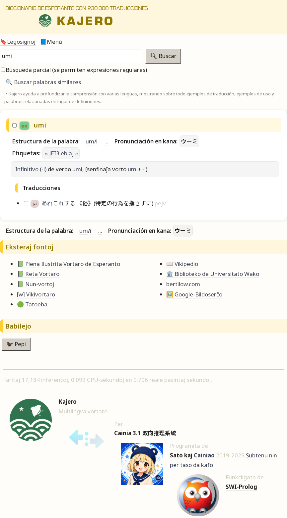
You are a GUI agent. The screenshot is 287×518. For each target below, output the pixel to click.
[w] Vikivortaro (36, 294)
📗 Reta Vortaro (38, 274)
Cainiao (204, 455)
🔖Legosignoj (18, 41)
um (90, 141)
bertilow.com (183, 284)
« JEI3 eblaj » (61, 153)
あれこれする (58, 203)
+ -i (142, 169)
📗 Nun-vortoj (35, 284)
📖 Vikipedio (182, 264)
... (106, 141)
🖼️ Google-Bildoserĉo (194, 294)
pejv (160, 203)
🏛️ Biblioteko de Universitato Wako (212, 274)
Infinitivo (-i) (30, 169)
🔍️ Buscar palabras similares (43, 82)
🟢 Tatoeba (32, 304)
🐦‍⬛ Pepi (16, 344)
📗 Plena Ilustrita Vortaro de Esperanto (68, 264)
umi (77, 169)
